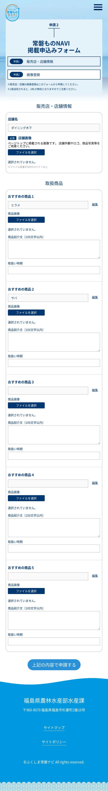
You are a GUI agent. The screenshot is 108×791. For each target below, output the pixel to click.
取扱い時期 (54, 268)
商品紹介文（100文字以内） (54, 247)
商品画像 (14, 213)
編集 (95, 204)
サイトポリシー (54, 742)
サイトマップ (54, 728)
